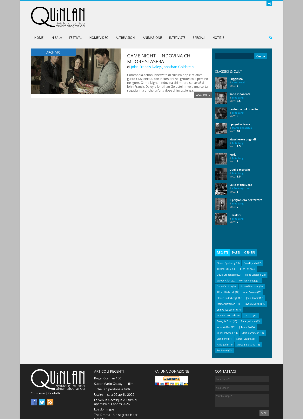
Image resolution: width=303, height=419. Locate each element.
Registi (222, 234)
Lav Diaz (248, 297)
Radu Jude (222, 326)
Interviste (177, 19)
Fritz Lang (238, 79)
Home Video (99, 19)
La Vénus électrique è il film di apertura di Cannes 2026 (115, 384)
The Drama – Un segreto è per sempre (116, 398)
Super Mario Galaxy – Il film (114, 365)
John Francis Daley (146, 48)
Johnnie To (245, 309)
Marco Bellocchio (242, 109)
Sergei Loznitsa (244, 320)
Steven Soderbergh (227, 279)
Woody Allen (224, 262)
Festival (75, 19)
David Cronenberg (227, 256)
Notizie (218, 19)
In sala (56, 19)
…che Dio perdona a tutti (112, 371)
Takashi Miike (224, 250)
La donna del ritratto (244, 91)
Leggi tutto (203, 76)
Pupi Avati (222, 332)
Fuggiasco (236, 60)
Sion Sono (222, 320)
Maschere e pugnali (243, 121)
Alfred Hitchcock (226, 274)
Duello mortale (240, 151)
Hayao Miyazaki (252, 285)
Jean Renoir (252, 279)
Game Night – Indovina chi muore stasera (159, 40)
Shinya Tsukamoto (227, 291)
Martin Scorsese (250, 314)
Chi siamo (38, 375)
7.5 (239, 128)
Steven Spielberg (226, 245)
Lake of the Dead (241, 166)
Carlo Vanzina (224, 268)
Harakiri (235, 197)
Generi (249, 234)
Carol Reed (238, 64)
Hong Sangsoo (253, 256)
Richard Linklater (249, 268)
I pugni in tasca (240, 106)
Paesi (236, 234)
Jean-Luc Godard (226, 297)
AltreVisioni (126, 19)
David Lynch (250, 245)
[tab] (222, 234)
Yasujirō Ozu (224, 309)
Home (39, 19)
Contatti (54, 375)
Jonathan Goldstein (178, 48)
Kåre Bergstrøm (241, 170)
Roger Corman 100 (107, 360)
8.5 (239, 82)
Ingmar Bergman (226, 285)
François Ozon (224, 303)
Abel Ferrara (250, 274)
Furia (233, 136)
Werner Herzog (247, 262)
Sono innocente (240, 76)
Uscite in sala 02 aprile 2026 (114, 376)
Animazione (152, 19)
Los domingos (104, 391)
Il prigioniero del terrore (246, 182)
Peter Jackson (248, 303)
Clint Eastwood (225, 314)
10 (238, 113)
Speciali (199, 19)
